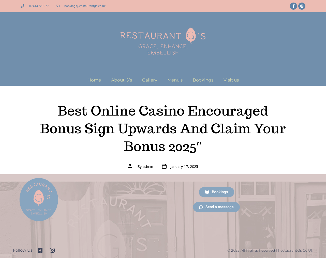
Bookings (203, 80)
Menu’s (175, 80)
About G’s (121, 80)
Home (94, 80)
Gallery (149, 80)
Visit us (231, 80)
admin (148, 166)
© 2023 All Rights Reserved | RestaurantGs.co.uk (270, 250)
